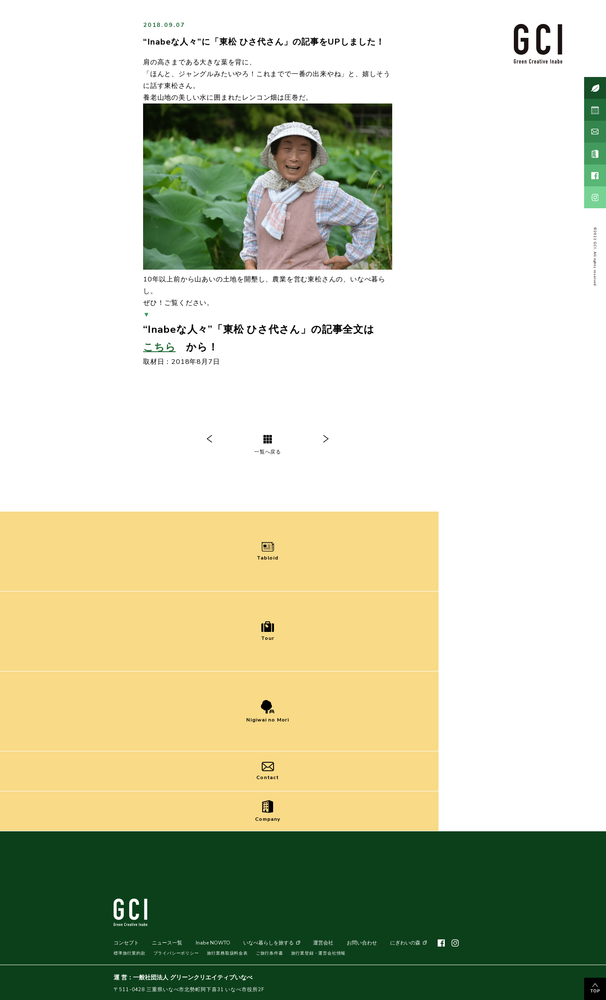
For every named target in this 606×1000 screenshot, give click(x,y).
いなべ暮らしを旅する (268, 942)
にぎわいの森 (405, 942)
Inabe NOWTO (213, 942)
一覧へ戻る (267, 445)
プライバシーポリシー (176, 953)
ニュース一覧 (167, 942)
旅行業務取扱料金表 (227, 953)
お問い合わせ (362, 942)
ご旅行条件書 (269, 953)
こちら (159, 347)
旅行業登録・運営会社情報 (318, 953)
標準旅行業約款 (130, 953)
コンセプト (126, 942)
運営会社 (323, 942)
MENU (540, 978)
